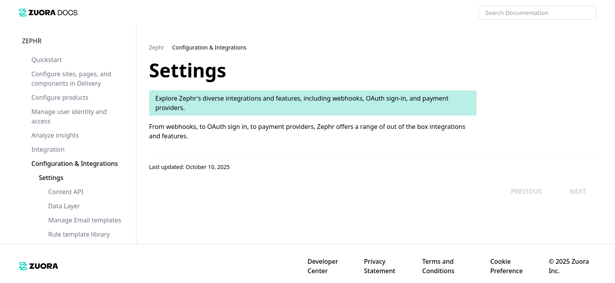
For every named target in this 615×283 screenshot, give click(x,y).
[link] (48, 12)
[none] (593, 47)
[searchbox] (581, 13)
